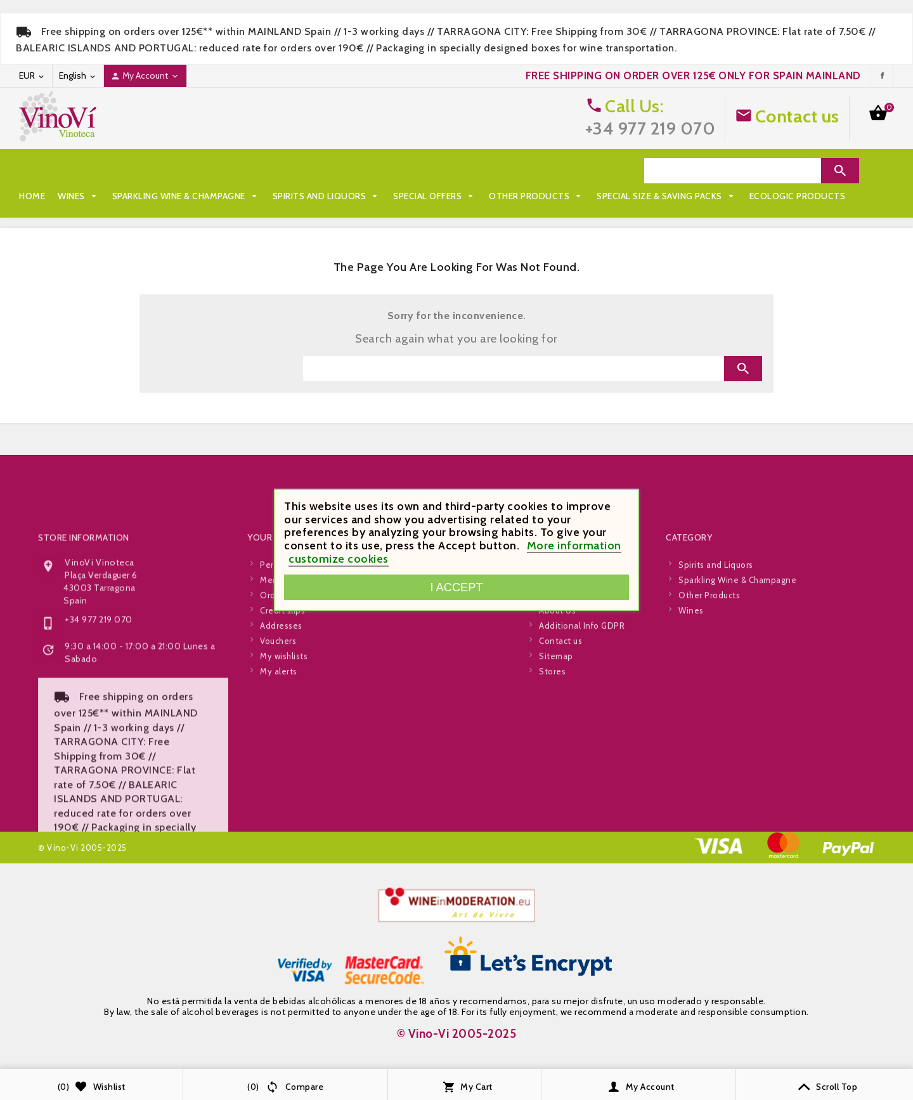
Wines (79, 170)
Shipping (556, 676)
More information (574, 546)
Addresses (281, 736)
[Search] (732, 170)
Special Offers (434, 170)
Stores (552, 782)
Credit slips (282, 721)
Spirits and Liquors (327, 170)
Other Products (536, 170)
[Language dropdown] (78, 76)
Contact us (797, 116)
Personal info (287, 676)
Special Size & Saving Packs (95, 196)
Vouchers (278, 752)
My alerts (278, 782)
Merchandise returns (301, 691)
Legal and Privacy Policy (587, 691)
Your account (282, 648)
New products (427, 691)
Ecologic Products (226, 196)
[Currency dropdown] (32, 76)
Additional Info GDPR (582, 736)
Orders (274, 706)
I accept (456, 587)
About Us (557, 721)
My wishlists (284, 767)
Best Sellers (423, 706)
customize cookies (338, 559)
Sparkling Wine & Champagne (186, 170)
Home (32, 170)
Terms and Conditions (583, 706)
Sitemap (556, 767)
